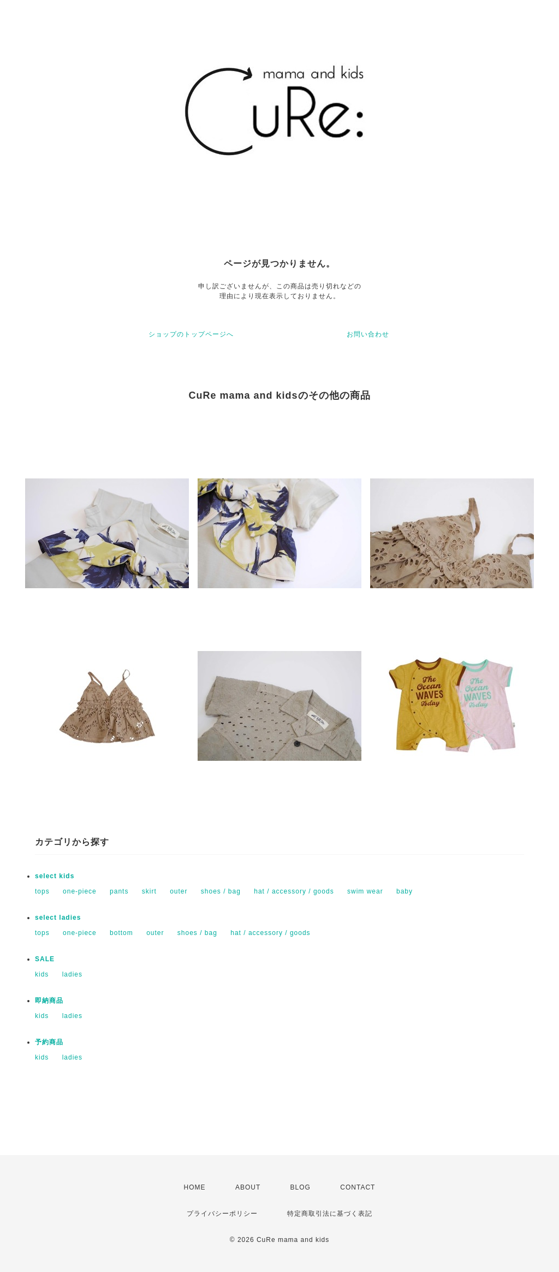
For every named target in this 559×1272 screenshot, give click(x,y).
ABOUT (247, 1187)
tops (42, 891)
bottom (121, 933)
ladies (72, 974)
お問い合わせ (368, 334)
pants (119, 891)
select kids (54, 876)
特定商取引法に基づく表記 (329, 1213)
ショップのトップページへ (191, 334)
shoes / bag (221, 891)
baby (404, 891)
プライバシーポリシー (222, 1213)
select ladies (58, 917)
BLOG (300, 1187)
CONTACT (357, 1187)
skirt (149, 891)
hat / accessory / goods (294, 891)
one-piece (80, 891)
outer (178, 891)
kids (42, 974)
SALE (45, 959)
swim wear (365, 891)
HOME (195, 1187)
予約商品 (49, 1042)
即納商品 (49, 1000)
